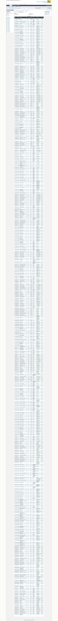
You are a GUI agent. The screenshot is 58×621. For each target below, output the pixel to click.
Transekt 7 (8, 25)
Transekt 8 (8, 26)
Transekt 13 (8, 31)
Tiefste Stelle (8, 18)
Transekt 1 (8, 19)
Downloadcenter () (48, 5)
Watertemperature (13, 6)
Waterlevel (8, 6)
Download (8, 15)
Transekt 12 (8, 30)
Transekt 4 (8, 22)
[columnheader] (16, 17)
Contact (9, 0)
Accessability (16, 0)
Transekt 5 (8, 23)
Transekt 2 (8, 20)
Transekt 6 (8, 24)
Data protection (13, 0)
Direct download (47, 14)
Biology (19, 6)
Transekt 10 (8, 28)
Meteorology (14, 5)
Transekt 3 (8, 21)
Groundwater (18, 5)
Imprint (11, 0)
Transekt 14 (8, 32)
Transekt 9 (8, 27)
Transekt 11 (8, 29)
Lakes (11, 5)
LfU (18, 0)
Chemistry (16, 6)
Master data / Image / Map (10, 13)
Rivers (8, 5)
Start (7, 0)
